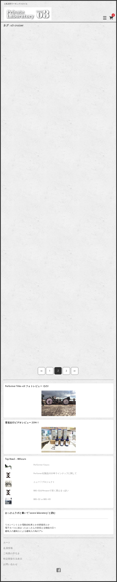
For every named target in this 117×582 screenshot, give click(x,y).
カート (6, 542)
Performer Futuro (41, 465)
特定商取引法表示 (12, 559)
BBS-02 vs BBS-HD (42, 499)
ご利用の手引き (11, 553)
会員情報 (8, 548)
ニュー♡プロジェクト (44, 482)
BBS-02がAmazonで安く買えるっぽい (51, 491)
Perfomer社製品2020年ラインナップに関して (55, 473)
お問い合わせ (10, 564)
